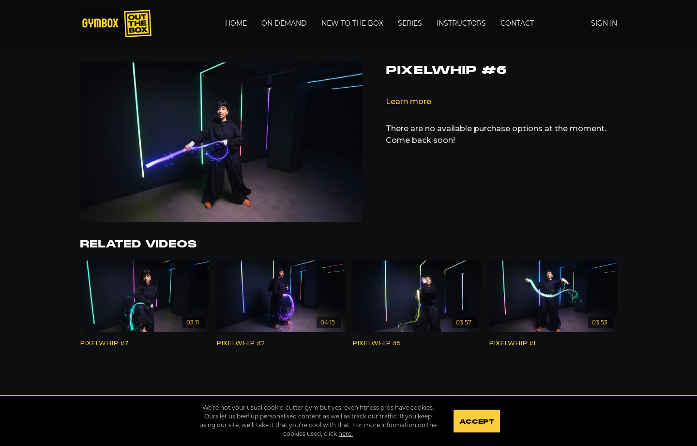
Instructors (461, 23)
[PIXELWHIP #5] (416, 343)
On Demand (284, 23)
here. (345, 433)
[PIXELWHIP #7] (144, 343)
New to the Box (352, 23)
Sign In (604, 23)
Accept (476, 422)
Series (410, 23)
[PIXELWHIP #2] (280, 343)
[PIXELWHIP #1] (553, 343)
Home (236, 23)
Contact (517, 23)
